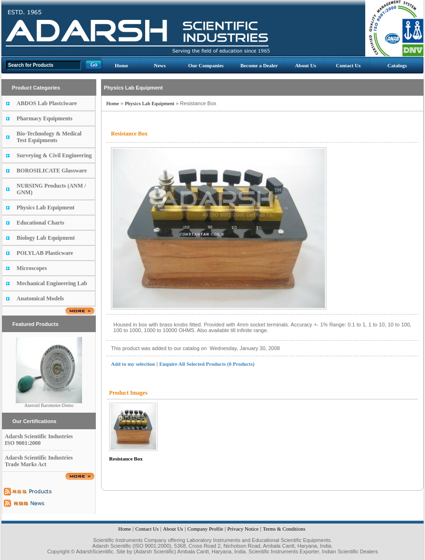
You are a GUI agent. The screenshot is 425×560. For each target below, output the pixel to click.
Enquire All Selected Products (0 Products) (207, 364)
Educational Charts (40, 222)
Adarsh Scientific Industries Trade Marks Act (39, 461)
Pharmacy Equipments (45, 118)
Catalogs (397, 65)
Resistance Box (126, 458)
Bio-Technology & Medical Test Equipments (49, 137)
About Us (305, 65)
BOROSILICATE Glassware (52, 170)
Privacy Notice (243, 529)
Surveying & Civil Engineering (54, 155)
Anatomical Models (40, 298)
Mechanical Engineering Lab (52, 283)
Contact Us (348, 65)
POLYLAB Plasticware (45, 253)
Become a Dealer (259, 65)
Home (121, 65)
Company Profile (205, 529)
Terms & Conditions (284, 529)
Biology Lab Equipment (46, 238)
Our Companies (206, 65)
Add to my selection (133, 364)
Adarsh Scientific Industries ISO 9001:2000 (39, 439)
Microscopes (32, 268)
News (160, 65)
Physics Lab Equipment (45, 207)
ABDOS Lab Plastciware (47, 103)
